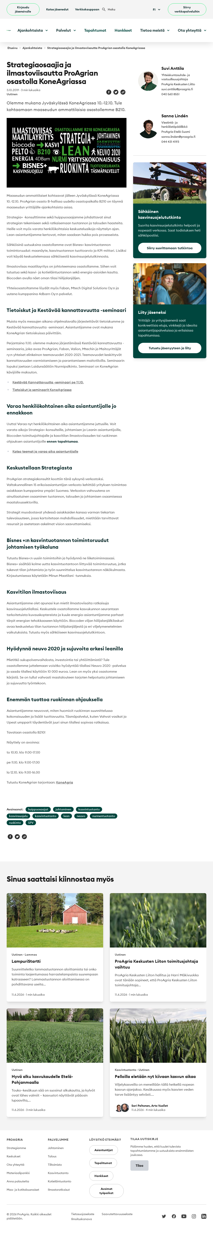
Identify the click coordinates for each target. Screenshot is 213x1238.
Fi (157, 10)
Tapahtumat (95, 30)
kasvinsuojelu (18, 816)
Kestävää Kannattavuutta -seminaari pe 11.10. (48, 382)
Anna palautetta (18, 1181)
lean (66, 816)
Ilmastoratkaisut (59, 1190)
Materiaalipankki (18, 1173)
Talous (52, 1156)
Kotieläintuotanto (59, 1181)
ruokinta (15, 823)
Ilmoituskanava (81, 1219)
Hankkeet (123, 30)
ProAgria (15, 1140)
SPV (30, 823)
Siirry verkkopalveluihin (187, 9)
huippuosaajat (38, 809)
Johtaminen (56, 1148)
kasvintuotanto (89, 809)
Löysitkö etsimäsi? (105, 1140)
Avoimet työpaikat (106, 1191)
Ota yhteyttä (15, 1165)
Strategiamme (16, 1148)
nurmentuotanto (103, 816)
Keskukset (13, 1156)
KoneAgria (64, 782)
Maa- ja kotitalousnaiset (23, 1190)
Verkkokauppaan (87, 9)
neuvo (81, 816)
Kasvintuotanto (58, 1173)
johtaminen (63, 809)
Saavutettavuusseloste (117, 1214)
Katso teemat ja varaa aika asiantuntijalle (45, 451)
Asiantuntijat (103, 1150)
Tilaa (139, 1165)
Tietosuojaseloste (82, 1214)
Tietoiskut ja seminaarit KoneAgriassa (42, 390)
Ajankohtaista (32, 48)
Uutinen (12, 94)
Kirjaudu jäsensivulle (23, 9)
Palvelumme (58, 1140)
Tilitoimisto (55, 1165)
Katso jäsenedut (57, 9)
